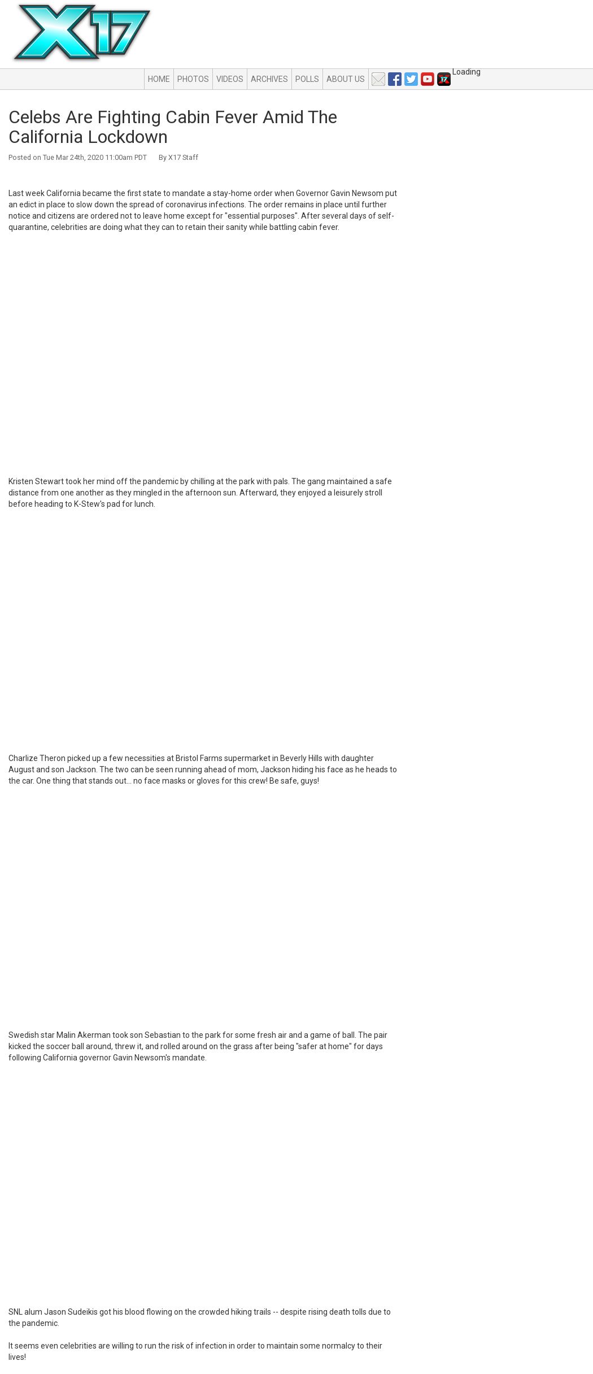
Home (159, 79)
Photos (193, 79)
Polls (307, 79)
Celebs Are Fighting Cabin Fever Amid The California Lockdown (172, 126)
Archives (269, 79)
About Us (345, 79)
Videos (229, 79)
